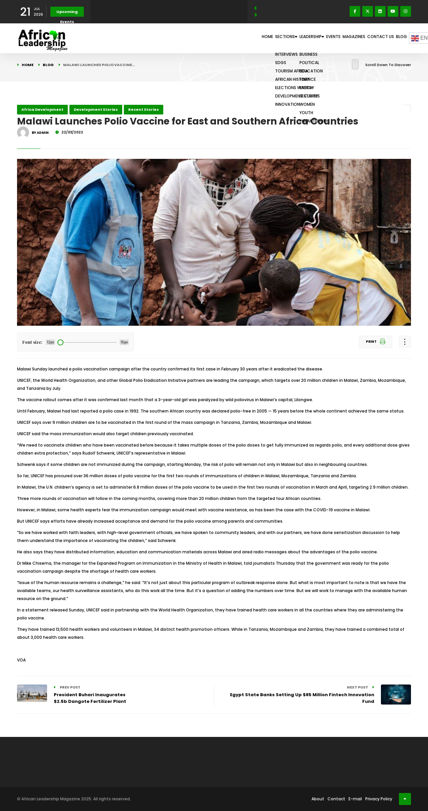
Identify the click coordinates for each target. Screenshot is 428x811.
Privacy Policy (378, 799)
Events (307, 38)
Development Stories (96, 109)
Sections (240, 38)
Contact (336, 799)
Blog (397, 38)
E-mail (355, 799)
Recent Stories (143, 109)
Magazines (336, 38)
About (317, 799)
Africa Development (42, 109)
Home (212, 38)
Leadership (276, 38)
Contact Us (370, 38)
